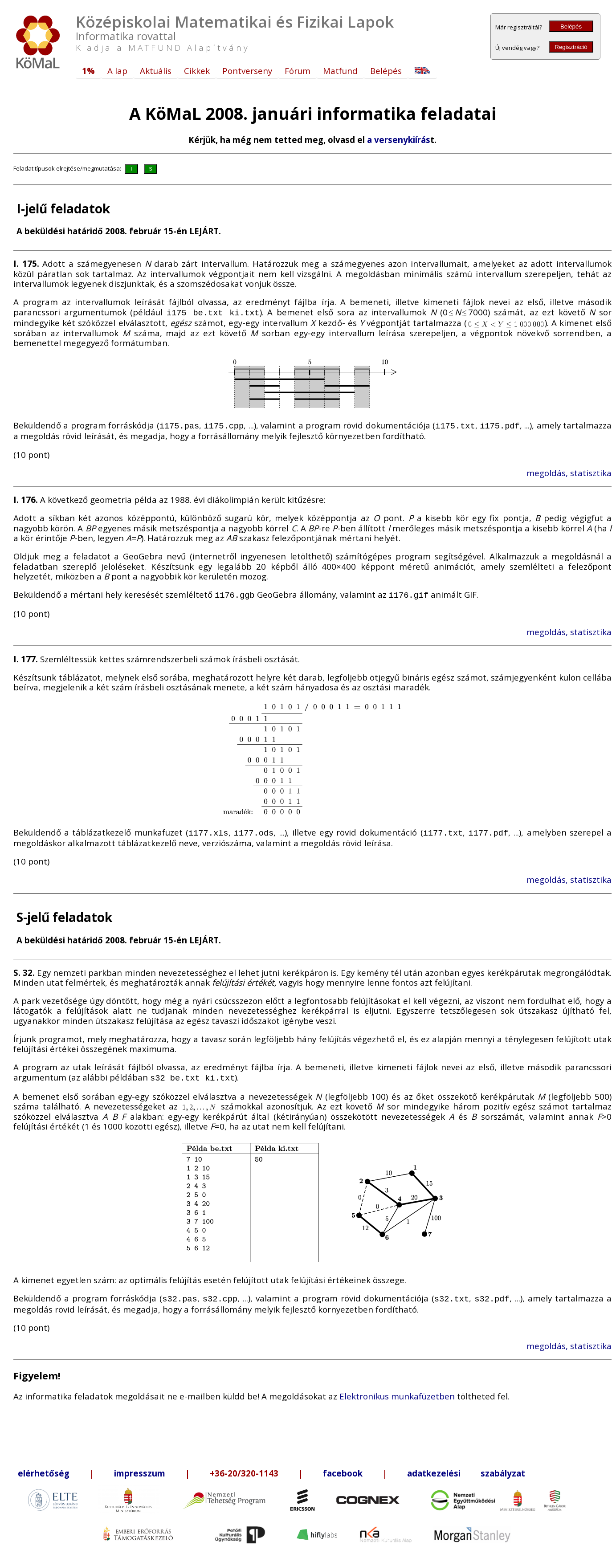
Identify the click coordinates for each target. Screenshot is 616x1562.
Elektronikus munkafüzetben (397, 1390)
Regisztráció (571, 47)
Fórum (297, 70)
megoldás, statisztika (569, 471)
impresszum (139, 1467)
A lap (117, 70)
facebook (343, 1467)
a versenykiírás (398, 139)
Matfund (340, 70)
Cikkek (197, 70)
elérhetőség (43, 1467)
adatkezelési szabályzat (466, 1467)
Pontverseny (247, 70)
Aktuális (155, 70)
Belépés (571, 26)
